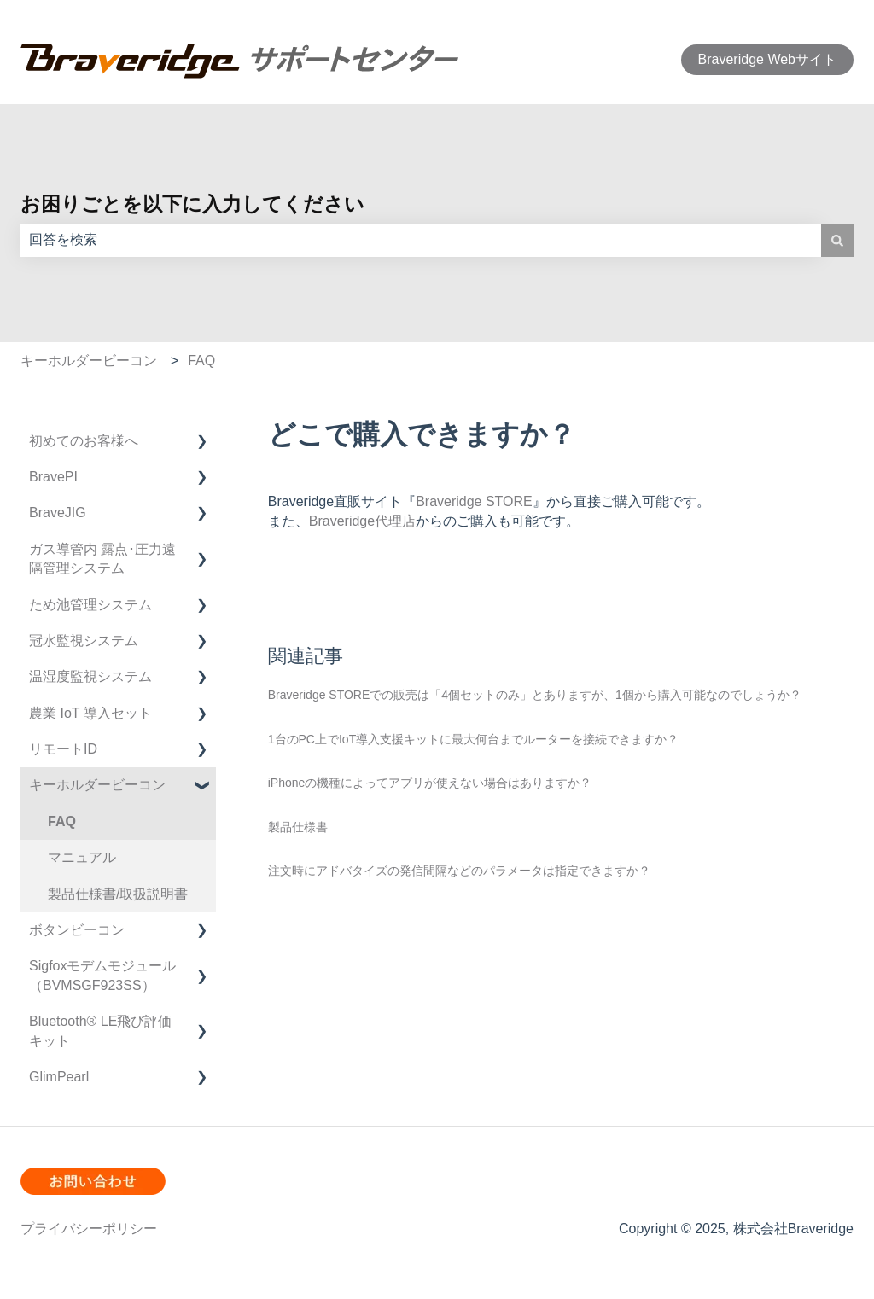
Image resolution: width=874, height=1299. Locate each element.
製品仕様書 (298, 827)
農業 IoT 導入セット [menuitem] (90, 713)
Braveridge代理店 (362, 521)
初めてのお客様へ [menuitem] (83, 441)
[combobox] (420, 240)
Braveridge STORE (474, 501)
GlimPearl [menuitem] (59, 1076)
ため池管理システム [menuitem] (90, 604)
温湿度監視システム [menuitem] (90, 676)
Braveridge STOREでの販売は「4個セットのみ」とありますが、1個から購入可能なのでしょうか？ (534, 695)
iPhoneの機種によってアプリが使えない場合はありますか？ (430, 782)
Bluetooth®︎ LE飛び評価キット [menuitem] (100, 1030)
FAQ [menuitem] (62, 821)
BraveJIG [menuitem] (57, 512)
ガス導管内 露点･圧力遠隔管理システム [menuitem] (102, 558)
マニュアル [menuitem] (82, 857)
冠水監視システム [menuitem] (83, 640)
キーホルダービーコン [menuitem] (97, 785)
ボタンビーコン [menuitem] (77, 930)
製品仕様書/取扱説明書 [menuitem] (118, 894)
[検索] (837, 240)
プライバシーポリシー (88, 1228)
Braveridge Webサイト (767, 59)
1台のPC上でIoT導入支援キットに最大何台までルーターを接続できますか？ (473, 739)
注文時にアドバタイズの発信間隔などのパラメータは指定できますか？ (459, 870)
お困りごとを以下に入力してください (192, 204)
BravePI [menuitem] (53, 476)
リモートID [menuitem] (63, 749)
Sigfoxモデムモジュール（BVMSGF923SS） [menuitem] (102, 975)
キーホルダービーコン (88, 360)
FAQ (201, 360)
